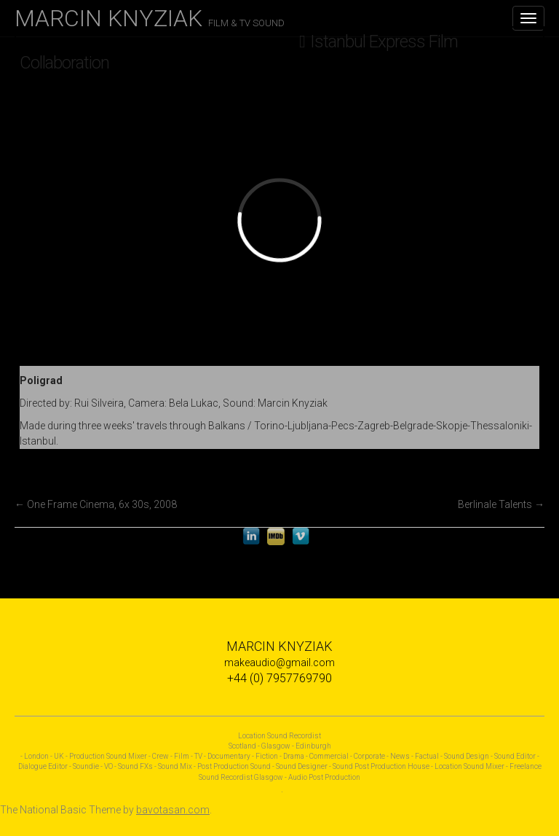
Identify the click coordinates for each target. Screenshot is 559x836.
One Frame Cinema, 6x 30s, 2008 (96, 504)
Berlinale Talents (501, 504)
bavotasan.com (173, 810)
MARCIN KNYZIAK (150, 18)
